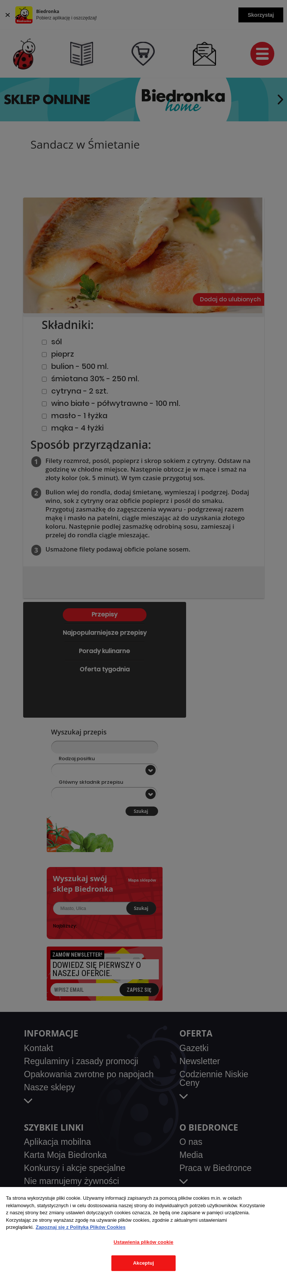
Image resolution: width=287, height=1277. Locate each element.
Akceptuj (143, 1263)
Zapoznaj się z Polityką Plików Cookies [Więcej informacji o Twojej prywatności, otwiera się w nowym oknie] (81, 1227)
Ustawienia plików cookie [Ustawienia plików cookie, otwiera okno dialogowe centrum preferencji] (143, 1242)
